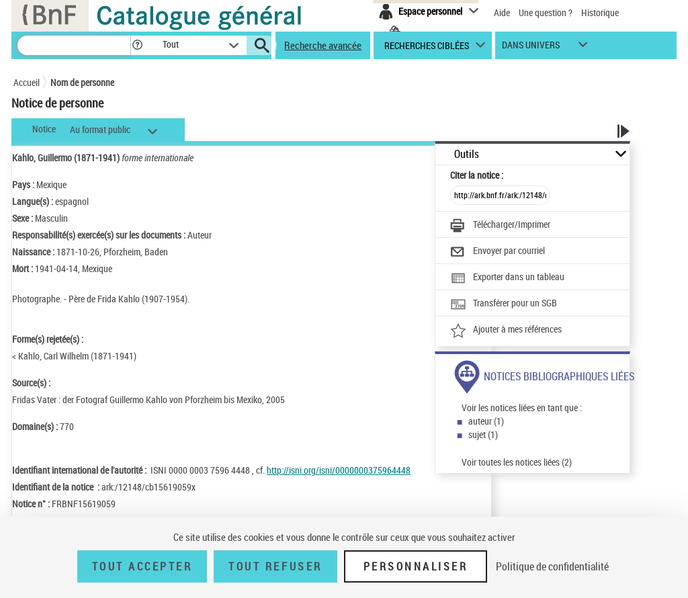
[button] (137, 45)
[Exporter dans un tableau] (507, 278)
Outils (466, 154)
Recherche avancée (322, 45)
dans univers (531, 48)
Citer (476, 175)
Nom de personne (82, 82)
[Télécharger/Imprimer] (500, 226)
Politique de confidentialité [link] (552, 566)
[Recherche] (73, 45)
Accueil (26, 82)
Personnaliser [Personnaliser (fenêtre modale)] (415, 566)
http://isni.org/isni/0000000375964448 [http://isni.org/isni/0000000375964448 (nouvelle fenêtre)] (339, 470)
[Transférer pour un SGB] (503, 304)
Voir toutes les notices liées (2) (517, 462)
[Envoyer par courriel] (497, 252)
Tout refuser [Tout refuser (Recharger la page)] (275, 566)
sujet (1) (483, 434)
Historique (600, 12)
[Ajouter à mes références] (506, 331)
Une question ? (545, 12)
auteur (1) (486, 421)
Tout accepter (142, 566)
